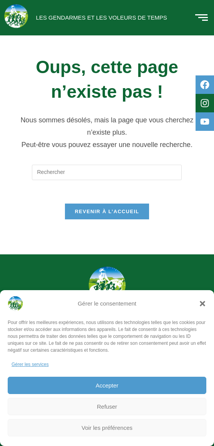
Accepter (107, 385)
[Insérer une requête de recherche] (107, 172)
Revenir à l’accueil (107, 211)
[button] (202, 303)
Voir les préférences (107, 427)
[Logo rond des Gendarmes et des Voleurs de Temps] (16, 16)
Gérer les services (30, 364)
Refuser (107, 406)
